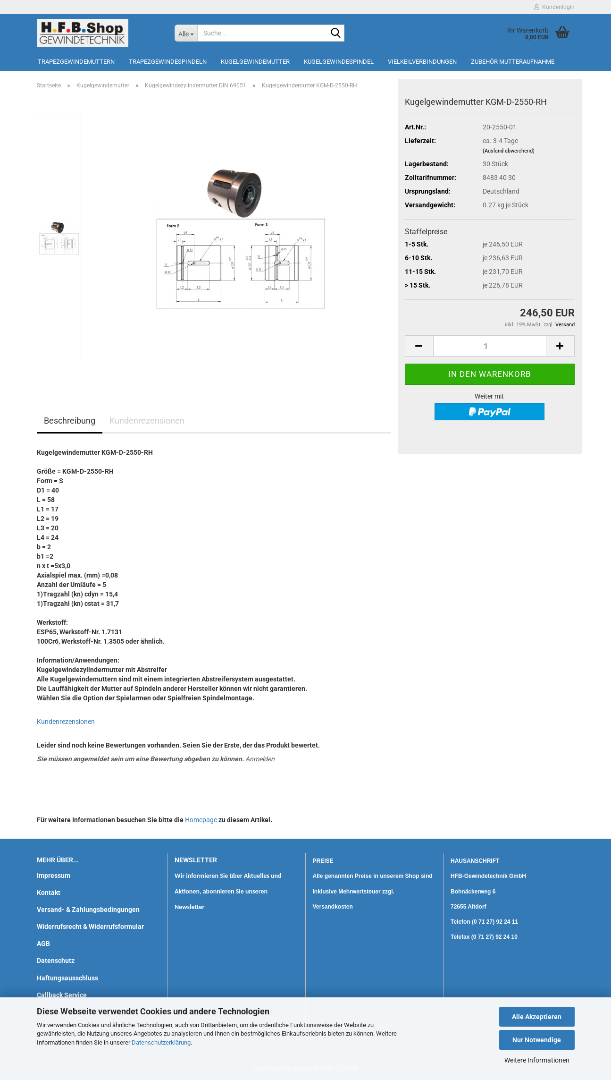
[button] (419, 346)
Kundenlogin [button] (554, 7)
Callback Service (62, 995)
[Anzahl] (489, 346)
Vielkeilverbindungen (422, 61)
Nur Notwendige (536, 1040)
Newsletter (190, 907)
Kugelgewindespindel (339, 61)
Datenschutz (56, 960)
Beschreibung (69, 420)
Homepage (201, 820)
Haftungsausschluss (67, 978)
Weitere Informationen (536, 1060)
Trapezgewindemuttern (76, 61)
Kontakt (48, 892)
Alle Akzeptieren (536, 1016)
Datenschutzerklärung (161, 1042)
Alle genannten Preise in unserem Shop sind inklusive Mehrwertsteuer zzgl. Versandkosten (373, 891)
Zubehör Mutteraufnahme (512, 61)
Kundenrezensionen (146, 420)
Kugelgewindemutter (255, 61)
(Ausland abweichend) (509, 151)
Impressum (53, 875)
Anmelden (260, 759)
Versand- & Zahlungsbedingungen (88, 909)
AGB (43, 943)
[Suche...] (186, 33)
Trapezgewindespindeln (168, 61)
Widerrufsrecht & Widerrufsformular (90, 926)
